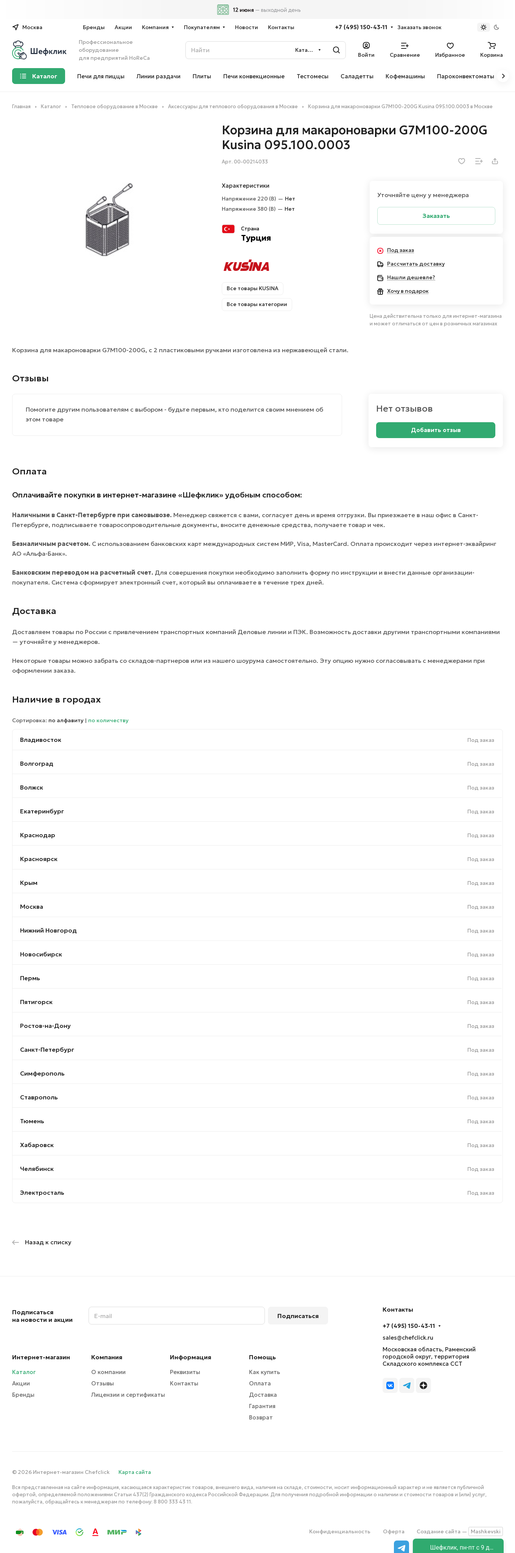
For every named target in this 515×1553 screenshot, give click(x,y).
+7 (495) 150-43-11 (361, 27)
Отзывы (102, 1383)
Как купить (264, 1372)
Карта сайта (134, 1472)
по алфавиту (66, 720)
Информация (190, 1357)
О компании (108, 1372)
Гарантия (262, 1406)
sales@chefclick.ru (408, 1337)
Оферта (394, 1531)
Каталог (24, 1372)
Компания (106, 1357)
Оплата (260, 1383)
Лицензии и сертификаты (128, 1394)
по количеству (108, 720)
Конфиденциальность (339, 1531)
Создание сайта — (460, 1531)
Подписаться (298, 1316)
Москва (31, 906)
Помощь (262, 1357)
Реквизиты (185, 1372)
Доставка (263, 1394)
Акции (21, 1383)
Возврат (261, 1417)
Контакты (184, 1383)
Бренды (23, 1394)
